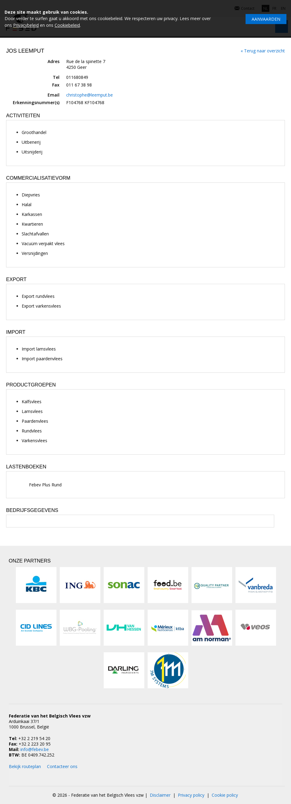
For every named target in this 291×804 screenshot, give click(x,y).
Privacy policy (191, 795)
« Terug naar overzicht (263, 51)
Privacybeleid (26, 25)
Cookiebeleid (67, 25)
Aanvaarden (266, 19)
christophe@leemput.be (89, 95)
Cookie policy (225, 795)
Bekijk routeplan (25, 766)
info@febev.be (34, 749)
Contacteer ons (62, 766)
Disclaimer (160, 795)
